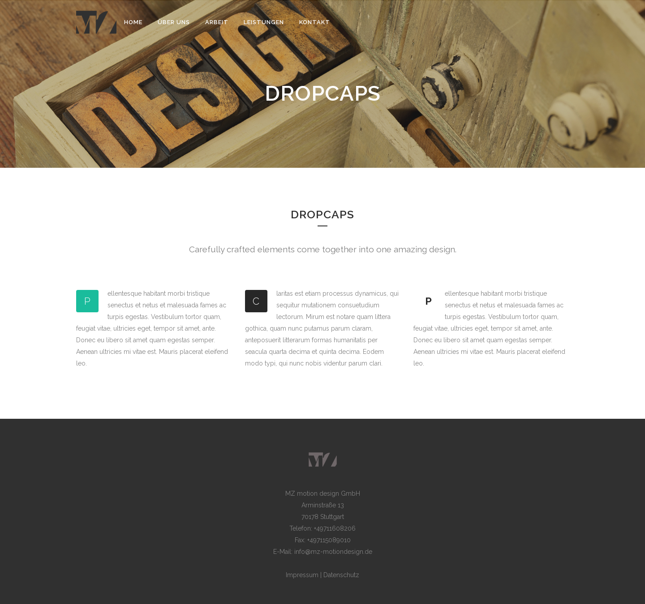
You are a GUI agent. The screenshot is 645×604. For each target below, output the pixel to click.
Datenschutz (341, 574)
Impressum (302, 574)
